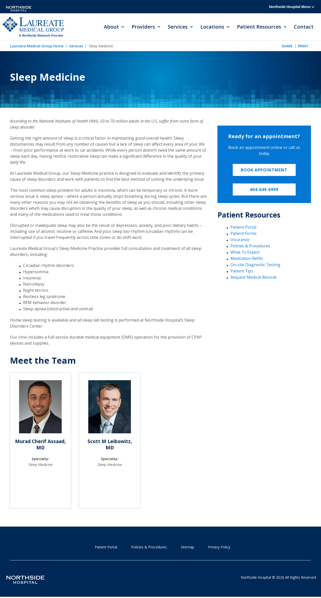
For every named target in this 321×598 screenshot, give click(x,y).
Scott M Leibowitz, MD (110, 445)
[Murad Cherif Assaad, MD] (40, 409)
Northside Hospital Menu (291, 7)
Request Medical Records (253, 277)
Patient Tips (241, 271)
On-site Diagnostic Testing (255, 264)
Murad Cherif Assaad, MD (40, 445)
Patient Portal (243, 227)
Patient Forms (243, 234)
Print (303, 46)
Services (76, 46)
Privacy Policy (219, 547)
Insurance (239, 240)
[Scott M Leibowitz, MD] (109, 409)
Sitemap (187, 547)
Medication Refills (246, 258)
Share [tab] (287, 46)
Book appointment (264, 170)
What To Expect (245, 252)
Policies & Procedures (250, 246)
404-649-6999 (264, 190)
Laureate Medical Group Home (36, 46)
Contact (303, 27)
